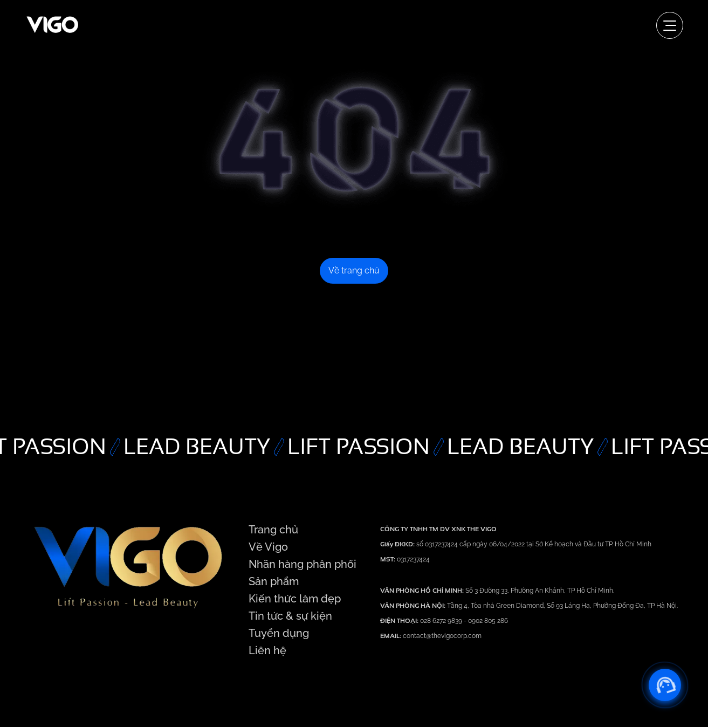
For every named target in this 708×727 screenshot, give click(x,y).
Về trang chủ (354, 270)
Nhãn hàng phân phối (302, 564)
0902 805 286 (488, 621)
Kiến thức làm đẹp (295, 598)
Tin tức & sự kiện (290, 615)
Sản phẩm (274, 581)
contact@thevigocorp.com (441, 636)
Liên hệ (267, 650)
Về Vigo (268, 546)
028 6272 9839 (442, 621)
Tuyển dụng (279, 633)
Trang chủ (273, 529)
